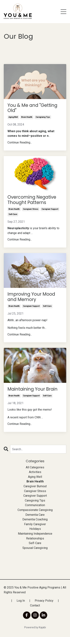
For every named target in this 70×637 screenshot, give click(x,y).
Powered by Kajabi (35, 627)
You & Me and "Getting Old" (32, 108)
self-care (13, 214)
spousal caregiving (35, 548)
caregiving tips (43, 117)
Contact (35, 605)
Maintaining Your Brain (32, 389)
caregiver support (50, 209)
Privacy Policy (44, 600)
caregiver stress (30, 209)
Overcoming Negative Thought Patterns (31, 200)
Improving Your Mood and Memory (31, 297)
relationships (35, 538)
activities (35, 472)
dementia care (35, 514)
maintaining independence (35, 533)
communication (35, 505)
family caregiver (35, 524)
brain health (26, 117)
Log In (21, 600)
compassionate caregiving (35, 510)
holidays (35, 529)
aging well (13, 117)
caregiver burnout (35, 486)
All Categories (35, 467)
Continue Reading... (19, 142)
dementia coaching (35, 519)
